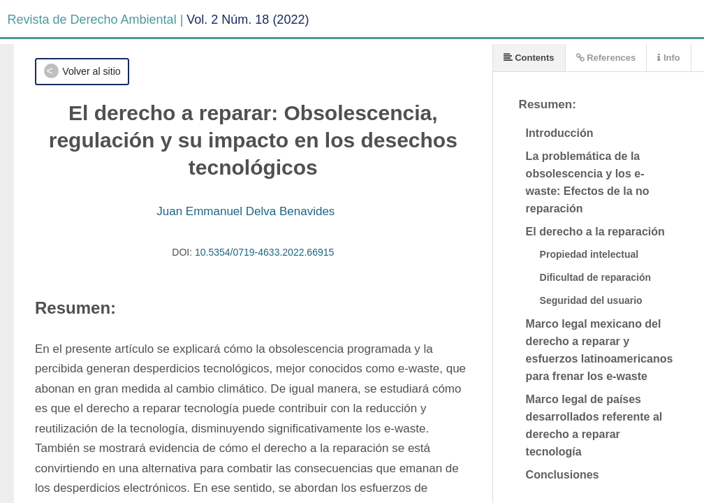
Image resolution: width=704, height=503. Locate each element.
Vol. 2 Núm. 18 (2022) (247, 20)
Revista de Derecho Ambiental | (96, 20)
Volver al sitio (91, 71)
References (606, 57)
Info (668, 57)
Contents (529, 57)
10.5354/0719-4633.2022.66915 (264, 252)
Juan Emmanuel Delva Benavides (245, 211)
